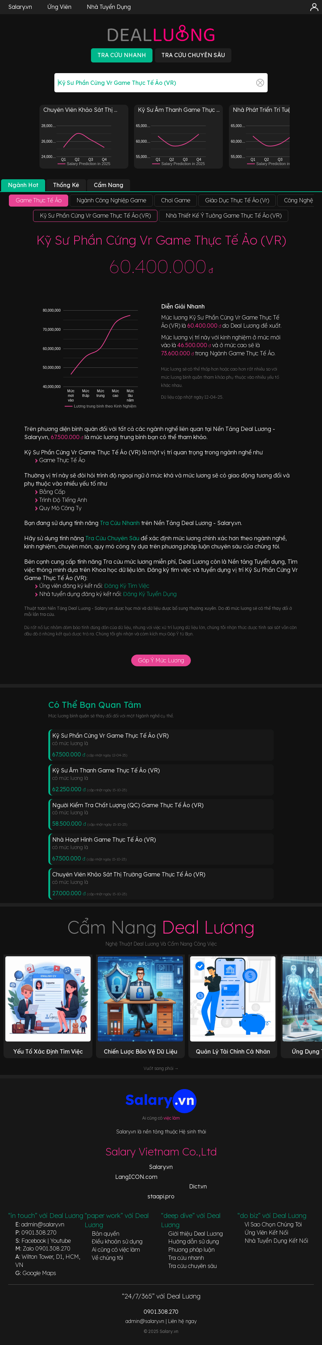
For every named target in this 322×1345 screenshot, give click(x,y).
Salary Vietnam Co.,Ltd (161, 1151)
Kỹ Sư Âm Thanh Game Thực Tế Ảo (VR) (106, 770)
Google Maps (39, 1272)
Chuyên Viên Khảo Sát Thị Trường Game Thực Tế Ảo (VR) (128, 874)
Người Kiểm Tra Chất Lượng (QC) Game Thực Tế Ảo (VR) (128, 805)
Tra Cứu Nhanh (120, 522)
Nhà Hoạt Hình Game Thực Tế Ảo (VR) (104, 839)
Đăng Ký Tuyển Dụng (150, 593)
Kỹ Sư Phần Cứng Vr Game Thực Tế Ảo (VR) (110, 735)
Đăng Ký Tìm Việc (126, 585)
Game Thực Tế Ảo (62, 460)
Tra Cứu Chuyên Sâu (113, 538)
